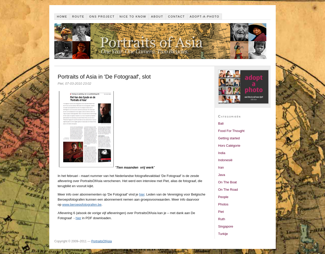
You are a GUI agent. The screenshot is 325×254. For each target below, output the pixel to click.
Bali (221, 123)
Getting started (229, 138)
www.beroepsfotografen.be (82, 204)
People (223, 197)
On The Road (228, 189)
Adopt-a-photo (204, 16)
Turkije (223, 234)
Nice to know (133, 16)
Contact (176, 16)
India (221, 153)
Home (62, 16)
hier (141, 194)
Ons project (102, 16)
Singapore (225, 226)
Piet (221, 212)
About (157, 16)
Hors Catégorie (229, 145)
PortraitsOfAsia (101, 241)
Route (78, 16)
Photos (223, 204)
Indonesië (225, 160)
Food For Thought (231, 131)
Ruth (221, 219)
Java (221, 175)
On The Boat (227, 182)
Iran (221, 167)
